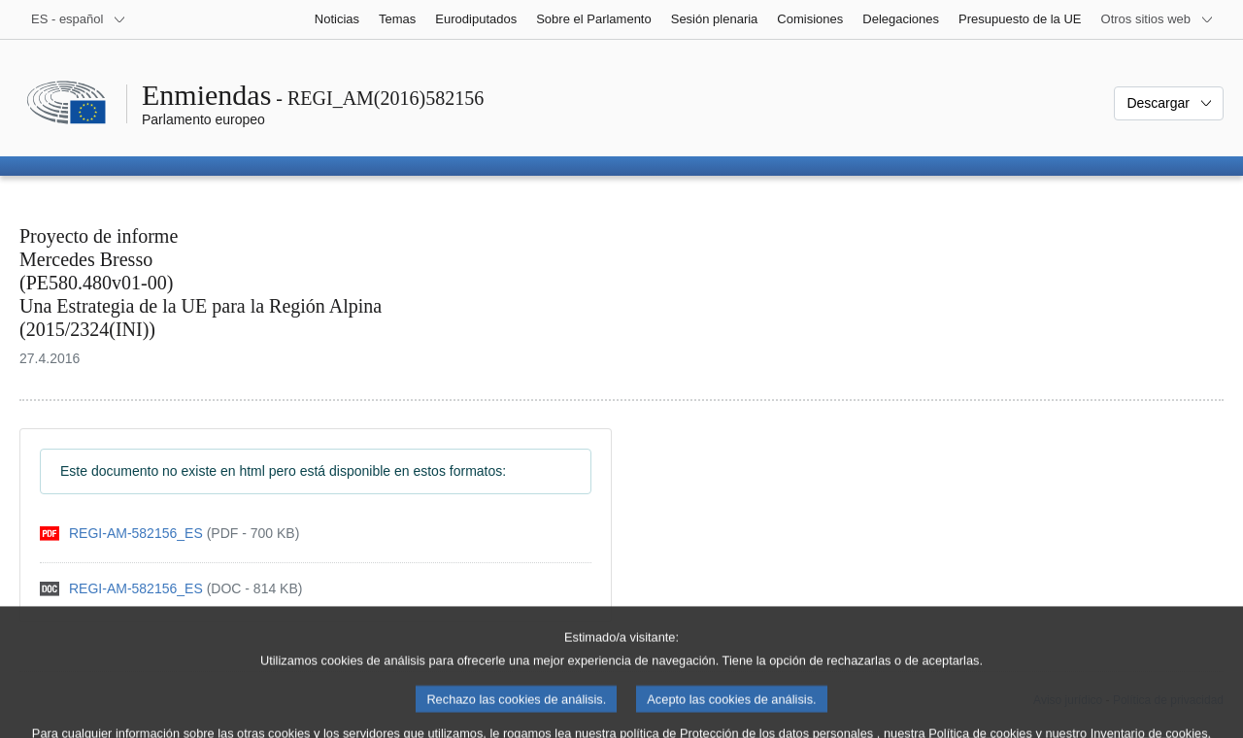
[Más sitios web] (1158, 19)
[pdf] (169, 533)
